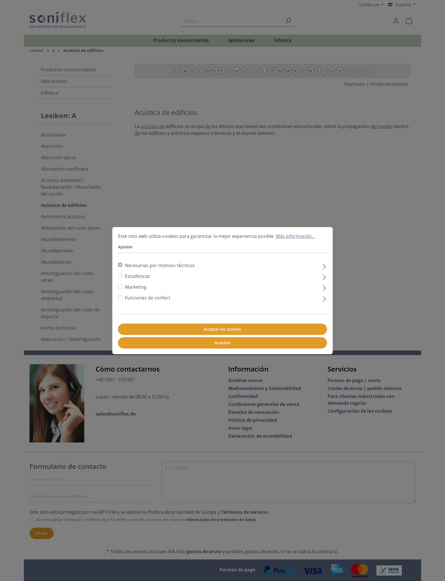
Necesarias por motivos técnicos (160, 265)
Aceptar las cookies (222, 329)
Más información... (295, 236)
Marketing (135, 287)
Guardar (222, 342)
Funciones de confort (147, 298)
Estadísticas (137, 276)
